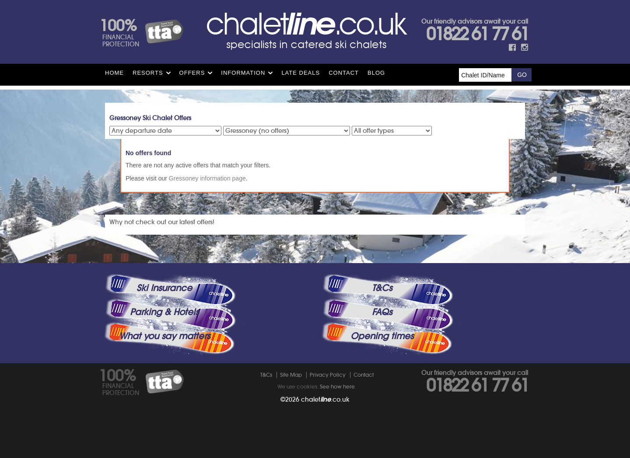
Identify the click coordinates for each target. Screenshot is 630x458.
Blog (376, 72)
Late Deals (300, 72)
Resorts (148, 72)
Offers (192, 72)
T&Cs (382, 288)
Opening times (381, 336)
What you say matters (164, 336)
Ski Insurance (164, 288)
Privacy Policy (328, 374)
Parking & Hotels (164, 312)
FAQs (382, 312)
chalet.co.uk (325, 399)
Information (243, 72)
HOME (114, 72)
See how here (337, 386)
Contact (344, 72)
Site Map (291, 374)
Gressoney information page (207, 178)
